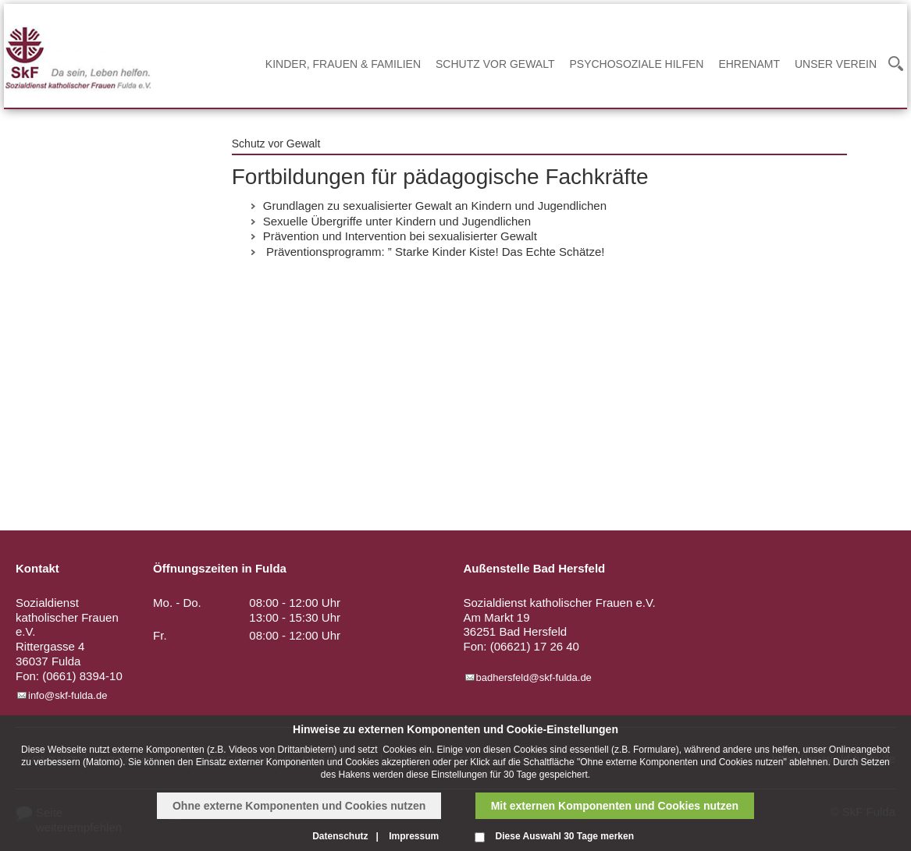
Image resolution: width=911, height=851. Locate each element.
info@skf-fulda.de (67, 695)
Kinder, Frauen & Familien (343, 64)
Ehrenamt (749, 64)
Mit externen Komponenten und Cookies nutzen (614, 806)
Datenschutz (340, 836)
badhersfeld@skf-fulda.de (534, 677)
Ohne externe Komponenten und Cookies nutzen (299, 806)
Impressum (414, 836)
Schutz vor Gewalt (495, 64)
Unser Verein (836, 64)
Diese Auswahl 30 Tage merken (565, 836)
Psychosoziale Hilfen (636, 64)
